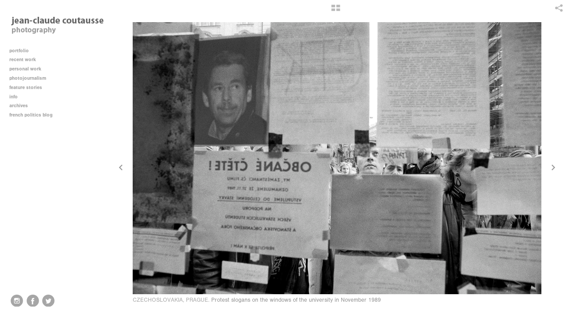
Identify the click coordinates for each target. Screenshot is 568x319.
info (16, 97)
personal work (28, 69)
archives (21, 106)
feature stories (28, 87)
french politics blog (30, 115)
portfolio (19, 51)
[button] (336, 11)
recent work (25, 59)
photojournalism (30, 78)
